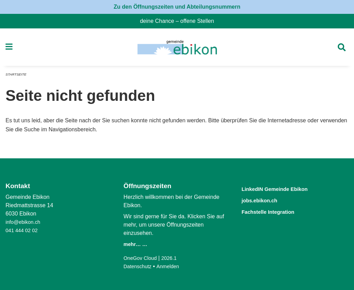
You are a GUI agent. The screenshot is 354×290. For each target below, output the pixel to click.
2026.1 (173, 258)
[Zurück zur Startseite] (177, 48)
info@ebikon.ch (25, 222)
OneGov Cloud (141, 258)
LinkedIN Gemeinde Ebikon (284, 188)
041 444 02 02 (23, 230)
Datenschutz (138, 266)
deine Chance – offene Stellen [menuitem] (180, 21)
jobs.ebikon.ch (265, 199)
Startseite (17, 77)
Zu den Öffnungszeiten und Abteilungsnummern (177, 7)
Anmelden (171, 266)
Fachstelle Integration (275, 210)
